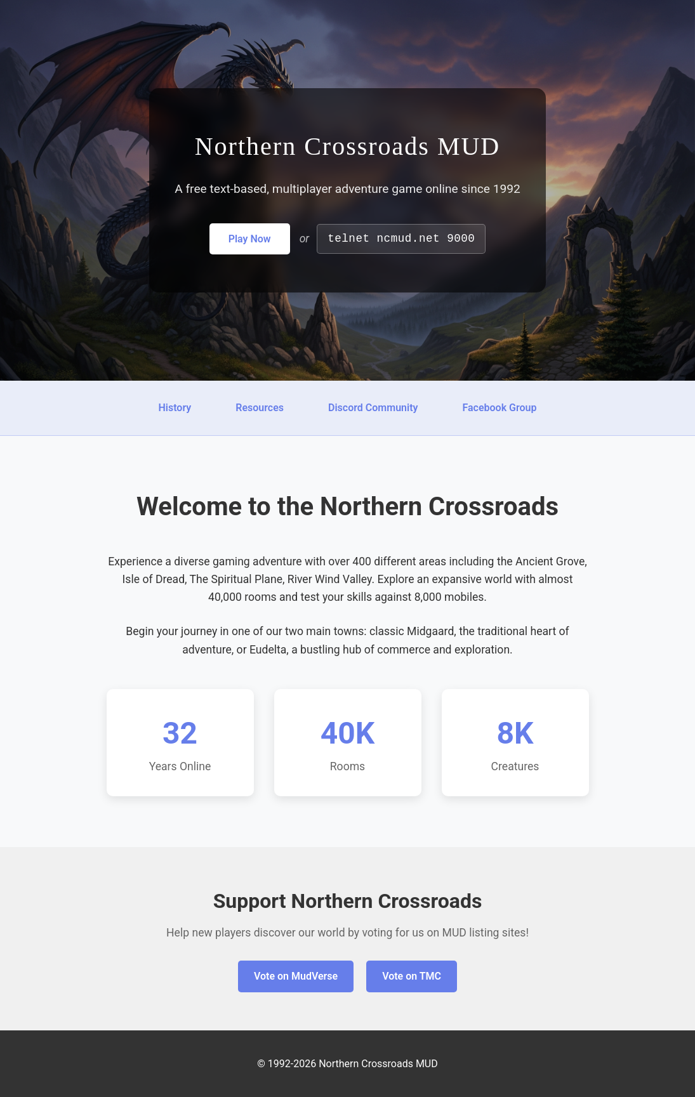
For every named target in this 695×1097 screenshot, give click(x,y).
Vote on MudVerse (296, 976)
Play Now (249, 239)
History (174, 408)
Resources (259, 408)
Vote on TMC (411, 976)
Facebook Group (499, 408)
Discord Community (373, 408)
